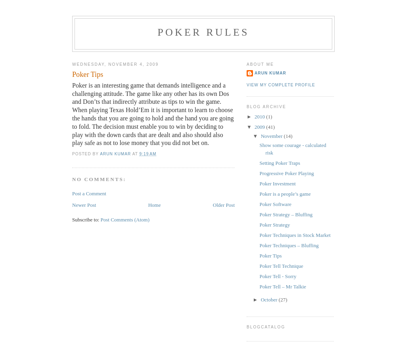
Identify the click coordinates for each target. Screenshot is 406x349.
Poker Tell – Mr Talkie (282, 287)
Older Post (224, 205)
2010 (260, 117)
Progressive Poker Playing (286, 173)
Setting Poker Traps (279, 163)
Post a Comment (89, 193)
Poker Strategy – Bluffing (285, 214)
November (272, 136)
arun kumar (270, 73)
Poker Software (275, 204)
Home (154, 205)
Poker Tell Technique (281, 266)
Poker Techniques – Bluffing (288, 245)
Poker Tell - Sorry (277, 276)
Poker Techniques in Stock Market (294, 235)
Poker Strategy (274, 225)
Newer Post (84, 205)
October (270, 300)
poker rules (203, 32)
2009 (260, 127)
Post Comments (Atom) (125, 220)
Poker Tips (270, 256)
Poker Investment (277, 184)
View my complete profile (281, 85)
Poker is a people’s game (284, 194)
